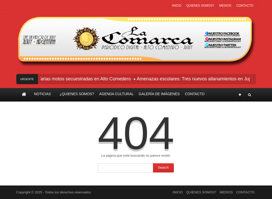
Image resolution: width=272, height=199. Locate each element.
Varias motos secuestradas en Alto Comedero (85, 78)
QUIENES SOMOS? (200, 5)
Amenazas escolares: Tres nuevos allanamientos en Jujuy (196, 78)
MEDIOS (225, 5)
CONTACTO (244, 5)
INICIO (177, 5)
